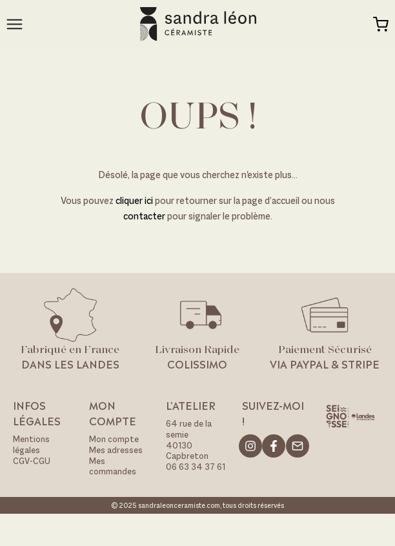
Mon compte (114, 439)
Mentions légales (31, 445)
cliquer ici (135, 200)
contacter (144, 216)
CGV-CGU (31, 461)
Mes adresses (116, 450)
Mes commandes (112, 467)
